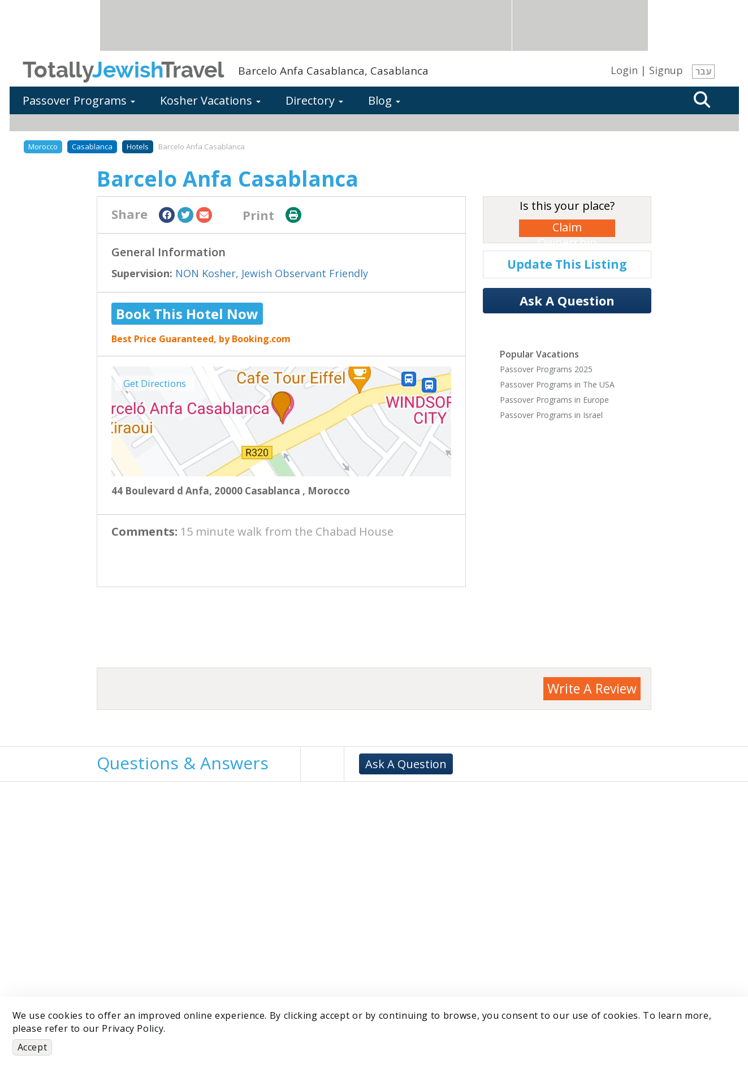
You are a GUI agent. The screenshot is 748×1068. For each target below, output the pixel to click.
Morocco (43, 146)
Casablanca (92, 146)
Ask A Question (567, 300)
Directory (314, 100)
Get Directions (154, 383)
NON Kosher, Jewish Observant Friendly (271, 273)
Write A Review (592, 688)
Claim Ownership (567, 228)
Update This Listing (567, 264)
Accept (32, 1047)
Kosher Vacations (210, 100)
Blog (384, 100)
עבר (703, 71)
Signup (666, 70)
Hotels (138, 146)
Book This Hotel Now (187, 313)
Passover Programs (79, 100)
